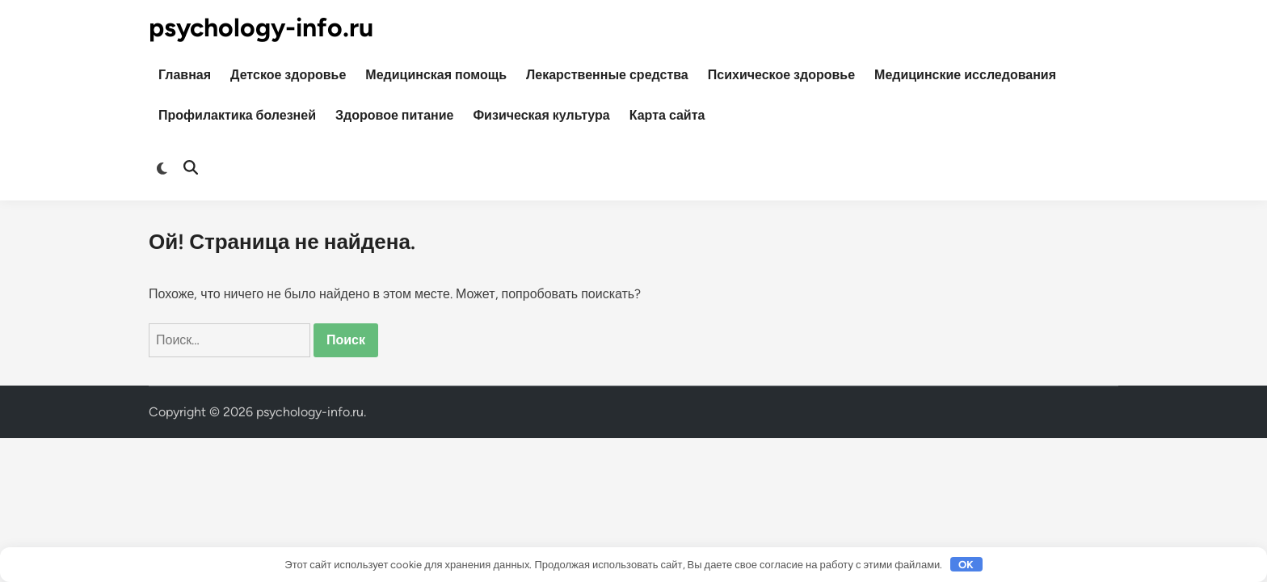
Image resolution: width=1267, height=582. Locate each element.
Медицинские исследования (965, 74)
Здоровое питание (394, 115)
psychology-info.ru (261, 27)
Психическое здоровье (781, 74)
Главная (184, 74)
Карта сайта (667, 115)
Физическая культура (541, 115)
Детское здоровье (288, 74)
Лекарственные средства (607, 74)
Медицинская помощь (436, 74)
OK (966, 565)
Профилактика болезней (237, 115)
